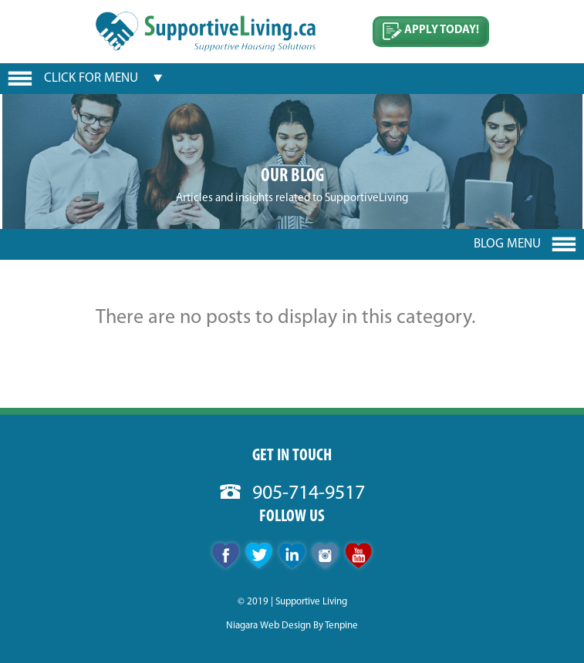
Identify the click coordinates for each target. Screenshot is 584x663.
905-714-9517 (292, 493)
